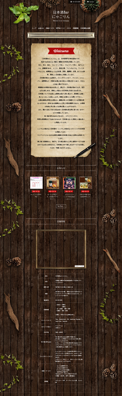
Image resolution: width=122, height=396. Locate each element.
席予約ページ (60, 28)
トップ (34, 28)
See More (61, 206)
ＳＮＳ (69, 28)
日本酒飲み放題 (85, 28)
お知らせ (41, 28)
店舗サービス (50, 28)
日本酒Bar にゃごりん (61, 14)
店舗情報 (75, 28)
